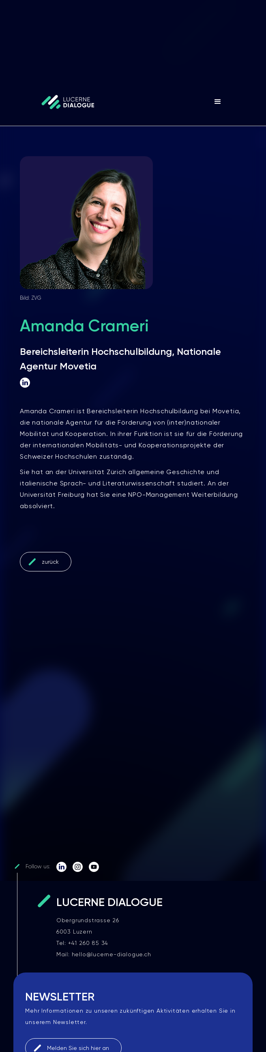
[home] (60, 102)
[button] (218, 102)
